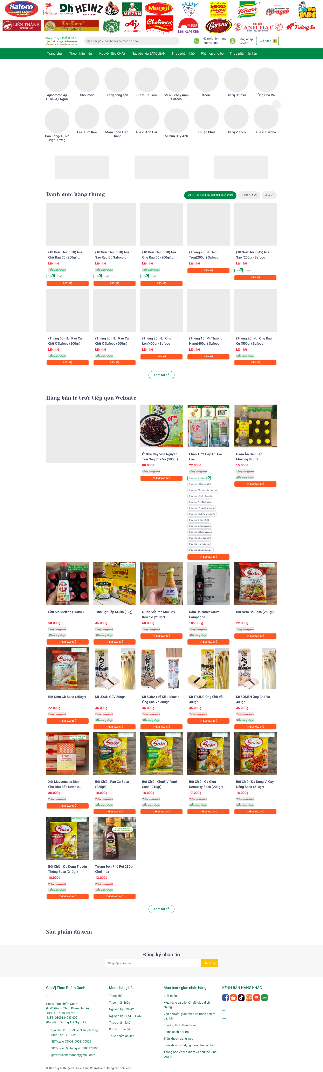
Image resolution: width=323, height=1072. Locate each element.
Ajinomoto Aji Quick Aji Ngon (57, 97)
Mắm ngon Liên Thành (116, 134)
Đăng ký (243, 43)
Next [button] (276, 104)
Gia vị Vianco (236, 132)
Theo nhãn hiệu (80, 53)
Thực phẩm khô (183, 53)
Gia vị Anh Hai (146, 132)
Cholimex (87, 95)
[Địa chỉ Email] (161, 963)
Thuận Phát (206, 132)
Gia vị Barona (266, 132)
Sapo (127, 1068)
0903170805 (211, 43)
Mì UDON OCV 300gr (110, 697)
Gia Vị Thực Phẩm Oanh (90, 1068)
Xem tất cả (161, 375)
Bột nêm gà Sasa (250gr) (67, 697)
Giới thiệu (170, 996)
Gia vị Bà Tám (146, 95)
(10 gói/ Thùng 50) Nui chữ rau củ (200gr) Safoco (65, 257)
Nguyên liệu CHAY (112, 53)
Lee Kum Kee (87, 132)
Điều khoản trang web (178, 1038)
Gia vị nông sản (116, 95)
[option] (57, 105)
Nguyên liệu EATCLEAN (148, 53)
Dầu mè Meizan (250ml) (66, 612)
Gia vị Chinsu (236, 95)
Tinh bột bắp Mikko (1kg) (113, 612)
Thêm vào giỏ (161, 478)
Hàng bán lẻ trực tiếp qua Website (91, 398)
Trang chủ (54, 53)
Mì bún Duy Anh (176, 136)
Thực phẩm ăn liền (243, 53)
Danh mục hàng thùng (75, 194)
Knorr (206, 95)
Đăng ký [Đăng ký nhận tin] (210, 963)
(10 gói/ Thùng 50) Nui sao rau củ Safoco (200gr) (112, 257)
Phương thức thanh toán (180, 1025)
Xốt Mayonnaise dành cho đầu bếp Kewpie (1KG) (64, 787)
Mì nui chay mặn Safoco (176, 97)
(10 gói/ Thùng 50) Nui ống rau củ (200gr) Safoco (159, 257)
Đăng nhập (246, 39)
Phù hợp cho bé (212, 53)
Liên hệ (67, 283)
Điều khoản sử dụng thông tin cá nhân (189, 1045)
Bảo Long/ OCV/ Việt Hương (57, 138)
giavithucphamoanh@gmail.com (73, 1055)
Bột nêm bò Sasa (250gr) (255, 612)
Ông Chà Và (266, 95)
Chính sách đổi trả (176, 1032)
